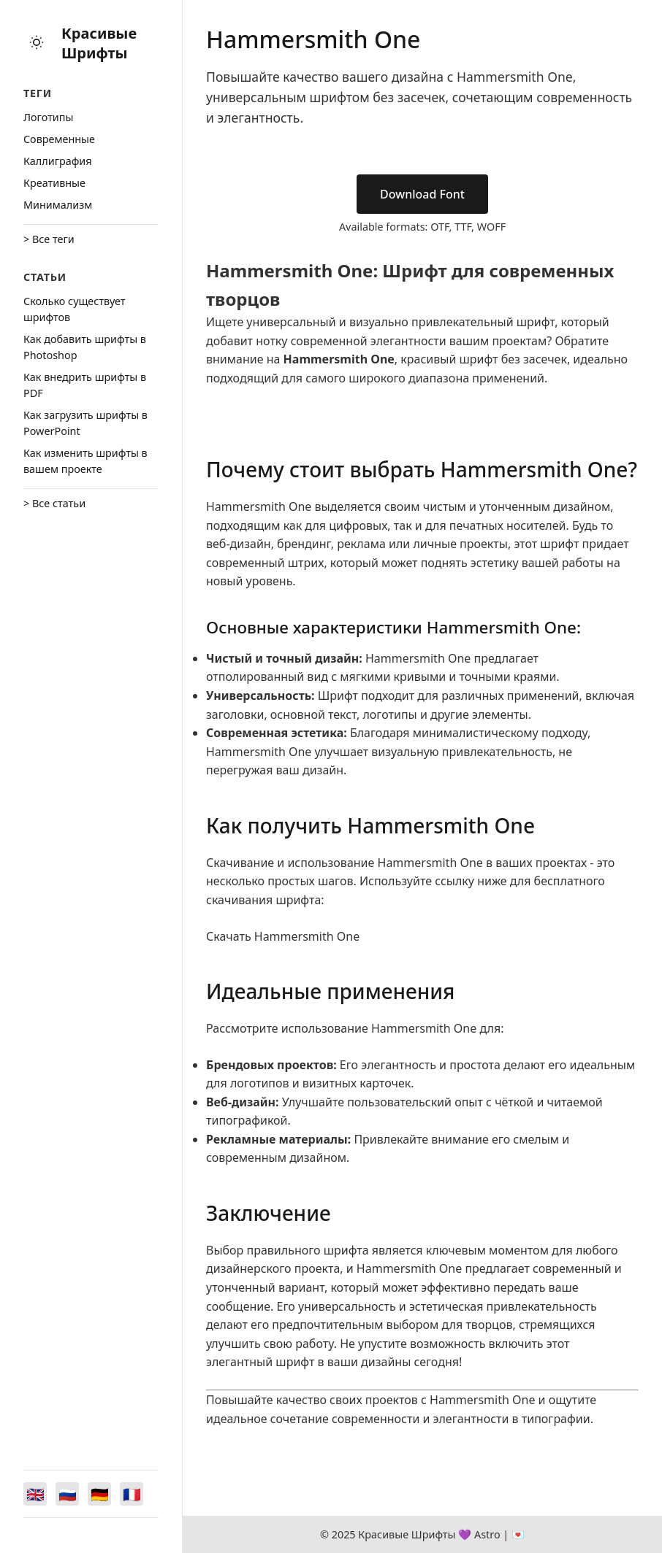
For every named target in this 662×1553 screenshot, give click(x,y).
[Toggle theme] (36, 43)
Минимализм (57, 205)
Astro (487, 1534)
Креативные (54, 183)
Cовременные (59, 139)
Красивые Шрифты (99, 43)
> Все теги (49, 239)
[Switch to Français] (131, 1494)
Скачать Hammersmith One (282, 936)
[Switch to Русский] (67, 1494)
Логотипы (48, 117)
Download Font (422, 194)
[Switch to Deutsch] (99, 1494)
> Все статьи (54, 503)
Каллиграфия (57, 161)
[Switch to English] (35, 1494)
